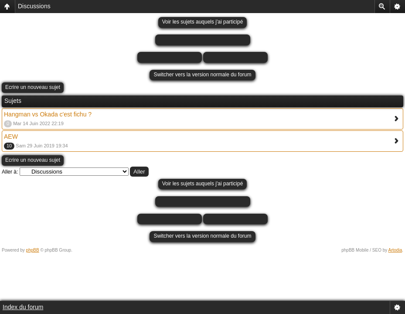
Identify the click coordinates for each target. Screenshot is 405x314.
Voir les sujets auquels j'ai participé (202, 22)
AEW (11, 136)
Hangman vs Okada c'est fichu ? (48, 114)
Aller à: (10, 172)
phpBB (32, 250)
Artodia (395, 250)
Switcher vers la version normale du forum (202, 75)
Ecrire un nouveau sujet (32, 87)
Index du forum (23, 307)
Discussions (34, 6)
